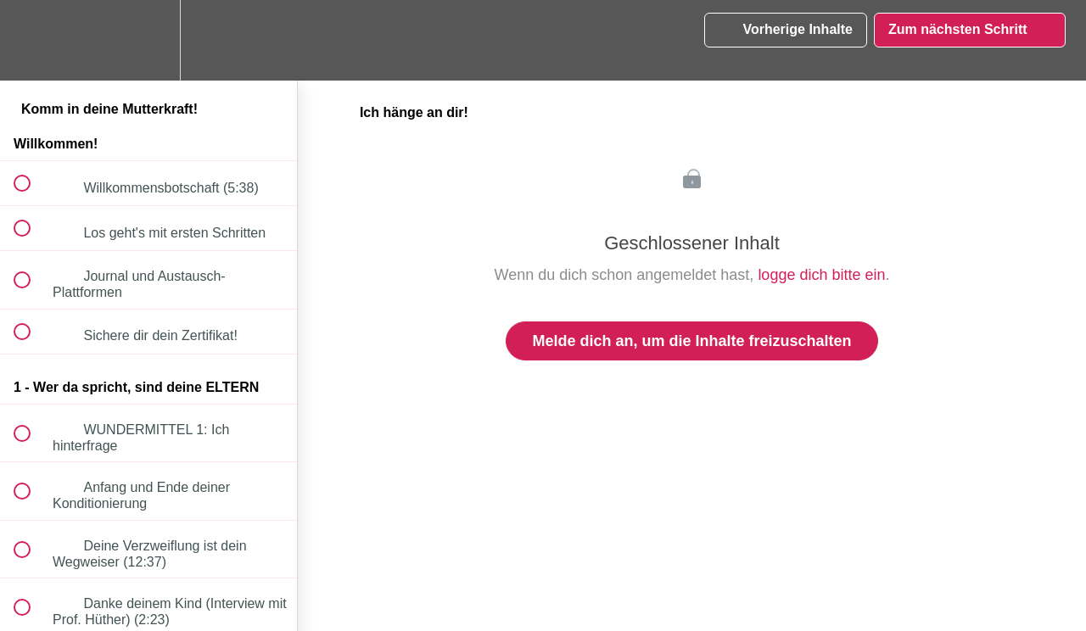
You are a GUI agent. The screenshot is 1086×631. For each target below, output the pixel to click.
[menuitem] (148, 40)
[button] (31, 40)
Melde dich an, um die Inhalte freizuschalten (691, 340)
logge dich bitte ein (821, 274)
